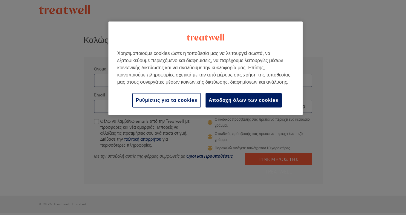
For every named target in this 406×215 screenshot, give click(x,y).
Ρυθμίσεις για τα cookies (166, 100)
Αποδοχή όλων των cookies (243, 100)
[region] (205, 68)
